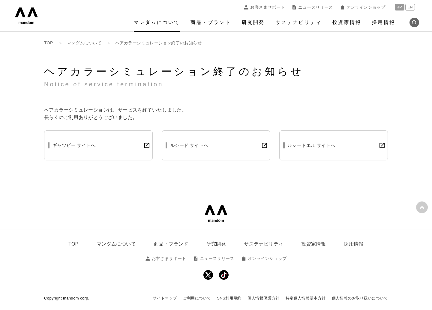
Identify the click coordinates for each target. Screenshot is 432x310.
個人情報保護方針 (264, 298)
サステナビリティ (299, 22)
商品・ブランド (210, 22)
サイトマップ (165, 298)
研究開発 (253, 22)
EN (409, 7)
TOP (73, 243)
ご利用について (197, 298)
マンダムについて (157, 22)
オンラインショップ (362, 7)
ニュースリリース (312, 7)
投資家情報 (346, 22)
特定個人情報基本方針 (306, 298)
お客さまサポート (264, 7)
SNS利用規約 (229, 298)
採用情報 (383, 22)
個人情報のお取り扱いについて (360, 298)
